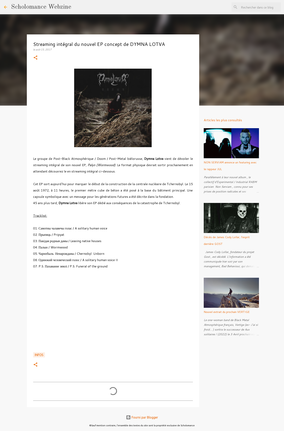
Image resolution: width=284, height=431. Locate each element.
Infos (39, 355)
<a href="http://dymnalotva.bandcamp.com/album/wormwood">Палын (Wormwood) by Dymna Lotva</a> (113, 313)
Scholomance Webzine (41, 7)
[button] (35, 58)
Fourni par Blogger (142, 417)
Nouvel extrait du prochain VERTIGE (227, 312)
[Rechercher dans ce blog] (260, 7)
